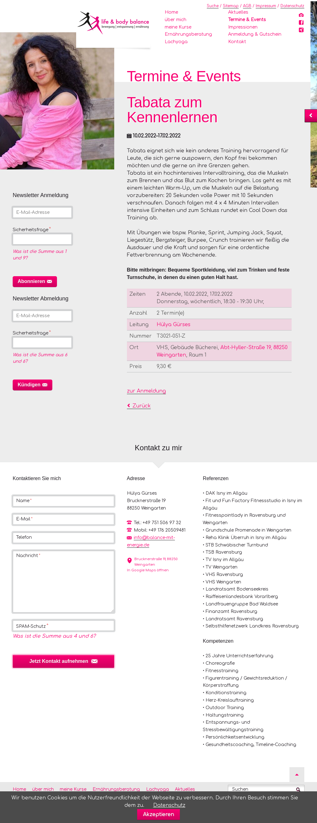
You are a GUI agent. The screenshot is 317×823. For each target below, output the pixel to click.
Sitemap (231, 6)
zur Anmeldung (146, 391)
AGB (247, 6)
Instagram (302, 16)
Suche (213, 6)
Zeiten (137, 294)
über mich (175, 19)
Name (24, 501)
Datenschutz (292, 6)
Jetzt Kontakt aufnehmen (58, 661)
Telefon (24, 537)
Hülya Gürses (173, 324)
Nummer (140, 336)
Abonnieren (31, 281)
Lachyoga (176, 41)
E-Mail (24, 519)
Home (171, 12)
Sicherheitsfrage (32, 229)
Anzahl (138, 313)
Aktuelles (238, 12)
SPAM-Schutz (32, 626)
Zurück (141, 406)
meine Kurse (178, 27)
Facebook (302, 24)
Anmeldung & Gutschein (254, 34)
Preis (135, 366)
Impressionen (243, 27)
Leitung (139, 324)
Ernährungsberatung (188, 34)
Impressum (266, 6)
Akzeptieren (158, 814)
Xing (302, 31)
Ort (133, 347)
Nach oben (296, 774)
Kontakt (237, 41)
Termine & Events (247, 19)
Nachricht (28, 556)
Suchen (240, 789)
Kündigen (29, 384)
